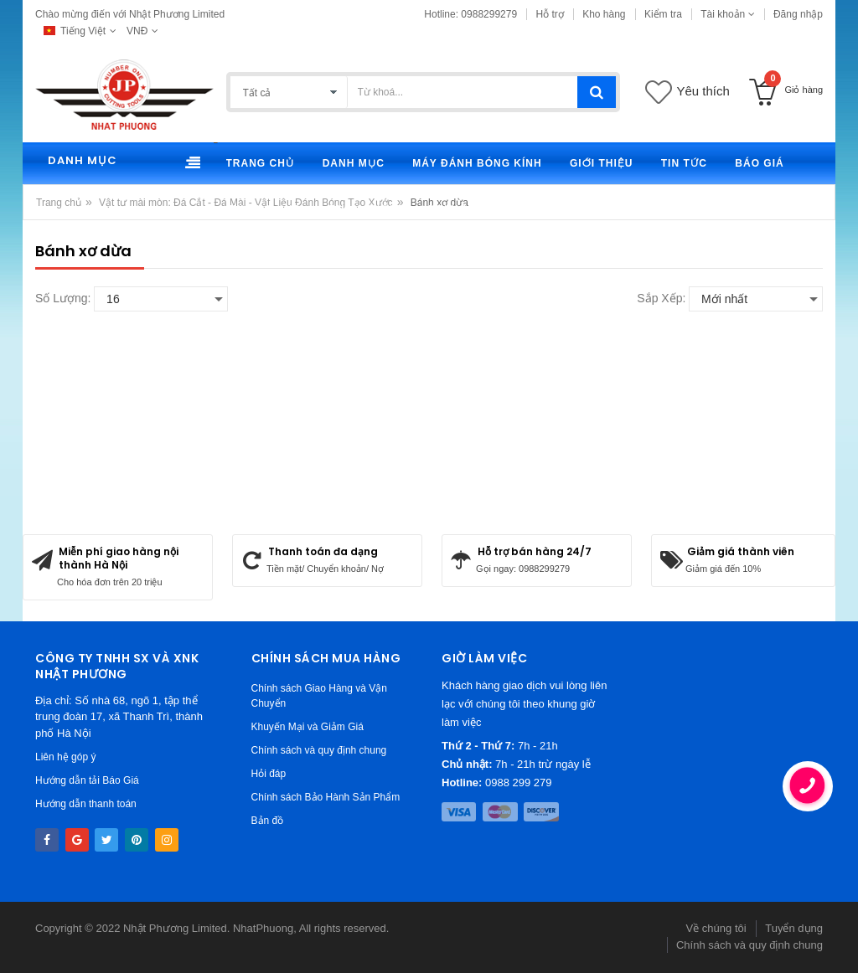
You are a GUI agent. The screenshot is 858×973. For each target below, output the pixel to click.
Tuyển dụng (794, 928)
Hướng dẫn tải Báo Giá (87, 780)
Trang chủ (58, 202)
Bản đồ (267, 820)
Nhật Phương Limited (175, 928)
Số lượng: (62, 298)
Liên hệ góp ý (65, 757)
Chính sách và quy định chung (319, 750)
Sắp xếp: (661, 298)
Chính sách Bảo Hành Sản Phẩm (326, 797)
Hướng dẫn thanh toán (86, 804)
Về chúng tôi (716, 928)
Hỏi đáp (269, 774)
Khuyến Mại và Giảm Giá (307, 727)
